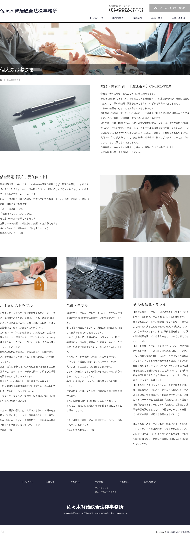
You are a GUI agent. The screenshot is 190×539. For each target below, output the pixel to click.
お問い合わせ (178, 18)
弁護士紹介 (156, 18)
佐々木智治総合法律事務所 (28, 11)
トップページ (96, 18)
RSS (2, 531)
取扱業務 (137, 18)
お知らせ (50, 482)
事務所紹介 (118, 18)
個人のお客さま (102, 488)
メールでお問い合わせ (172, 7)
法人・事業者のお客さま (105, 492)
